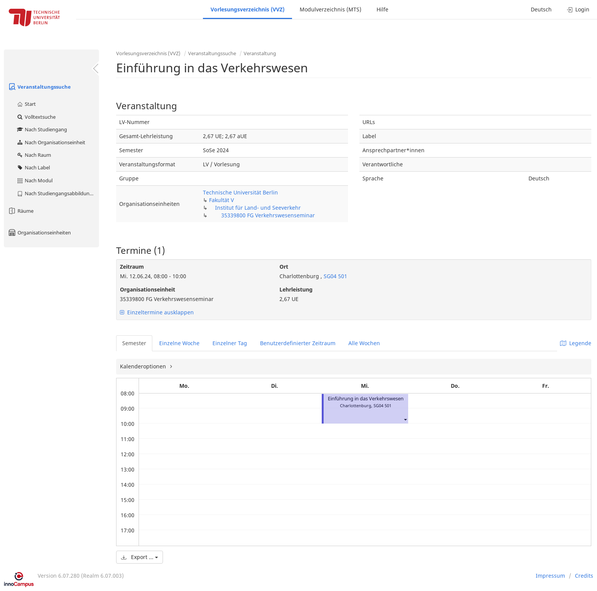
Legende (575, 343)
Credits (584, 575)
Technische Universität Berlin (240, 192)
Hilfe (382, 9)
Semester (134, 343)
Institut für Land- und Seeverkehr (258, 207)
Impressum (550, 575)
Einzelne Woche (179, 343)
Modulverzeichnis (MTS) (330, 9)
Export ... (139, 557)
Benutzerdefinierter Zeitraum (297, 343)
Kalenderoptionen (144, 366)
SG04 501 (334, 276)
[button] (405, 419)
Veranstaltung (260, 53)
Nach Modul (34, 180)
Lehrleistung (296, 289)
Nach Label (33, 167)
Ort (283, 266)
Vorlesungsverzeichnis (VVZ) (247, 9)
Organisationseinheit (147, 289)
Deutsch (541, 9)
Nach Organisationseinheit (50, 142)
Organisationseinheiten (39, 232)
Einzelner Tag (229, 343)
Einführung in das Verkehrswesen (366, 398)
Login (578, 9)
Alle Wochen (364, 343)
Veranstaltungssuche (39, 86)
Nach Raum (33, 154)
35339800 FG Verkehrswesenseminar (268, 215)
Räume (21, 210)
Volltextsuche (36, 116)
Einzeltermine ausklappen (157, 312)
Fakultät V (221, 200)
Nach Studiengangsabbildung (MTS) (57, 193)
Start (26, 103)
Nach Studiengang (41, 129)
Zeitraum (132, 266)
